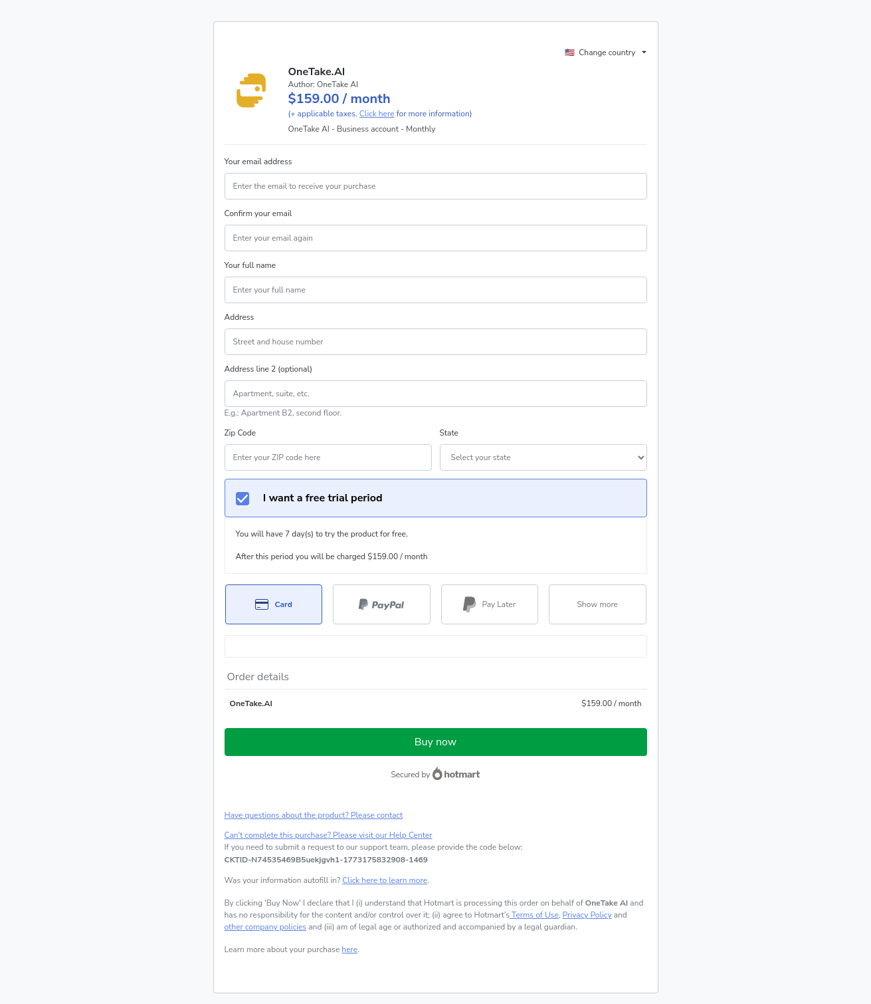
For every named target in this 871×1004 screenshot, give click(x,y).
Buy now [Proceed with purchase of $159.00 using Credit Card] (435, 742)
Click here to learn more (384, 880)
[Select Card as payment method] (274, 604)
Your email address (258, 161)
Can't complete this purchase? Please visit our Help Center (329, 835)
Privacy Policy (587, 915)
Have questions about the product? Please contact (314, 815)
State (449, 433)
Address (239, 317)
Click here (377, 113)
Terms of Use (534, 915)
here (349, 949)
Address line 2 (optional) (269, 369)
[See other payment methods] (597, 604)
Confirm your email (258, 213)
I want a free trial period (309, 498)
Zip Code (240, 433)
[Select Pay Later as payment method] (490, 604)
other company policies (266, 927)
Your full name (250, 265)
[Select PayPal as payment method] (382, 604)
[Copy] (326, 859)
